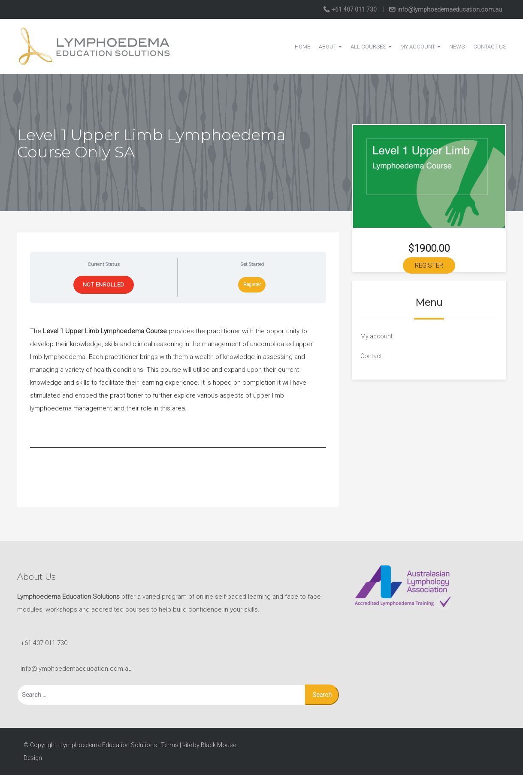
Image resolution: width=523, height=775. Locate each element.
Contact (371, 356)
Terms (169, 745)
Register (252, 284)
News (457, 46)
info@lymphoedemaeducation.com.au (449, 9)
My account (420, 46)
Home (302, 46)
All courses (371, 46)
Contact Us (489, 46)
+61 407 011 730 (354, 9)
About (330, 46)
